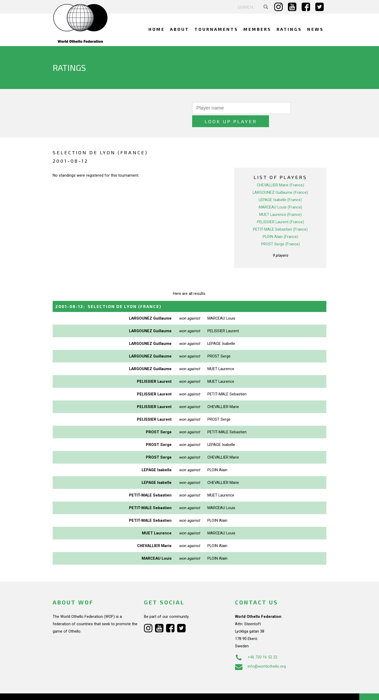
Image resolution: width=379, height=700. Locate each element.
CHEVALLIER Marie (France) (280, 172)
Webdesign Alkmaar (75, 690)
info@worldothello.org (260, 653)
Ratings (289, 29)
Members (257, 29)
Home (156, 29)
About (179, 29)
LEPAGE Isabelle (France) (280, 186)
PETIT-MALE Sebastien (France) (280, 216)
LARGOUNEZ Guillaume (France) (280, 179)
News (315, 29)
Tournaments (216, 29)
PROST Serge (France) (280, 231)
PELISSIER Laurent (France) (280, 208)
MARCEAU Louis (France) (280, 194)
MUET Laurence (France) (280, 201)
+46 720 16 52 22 (256, 644)
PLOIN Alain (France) (280, 223)
